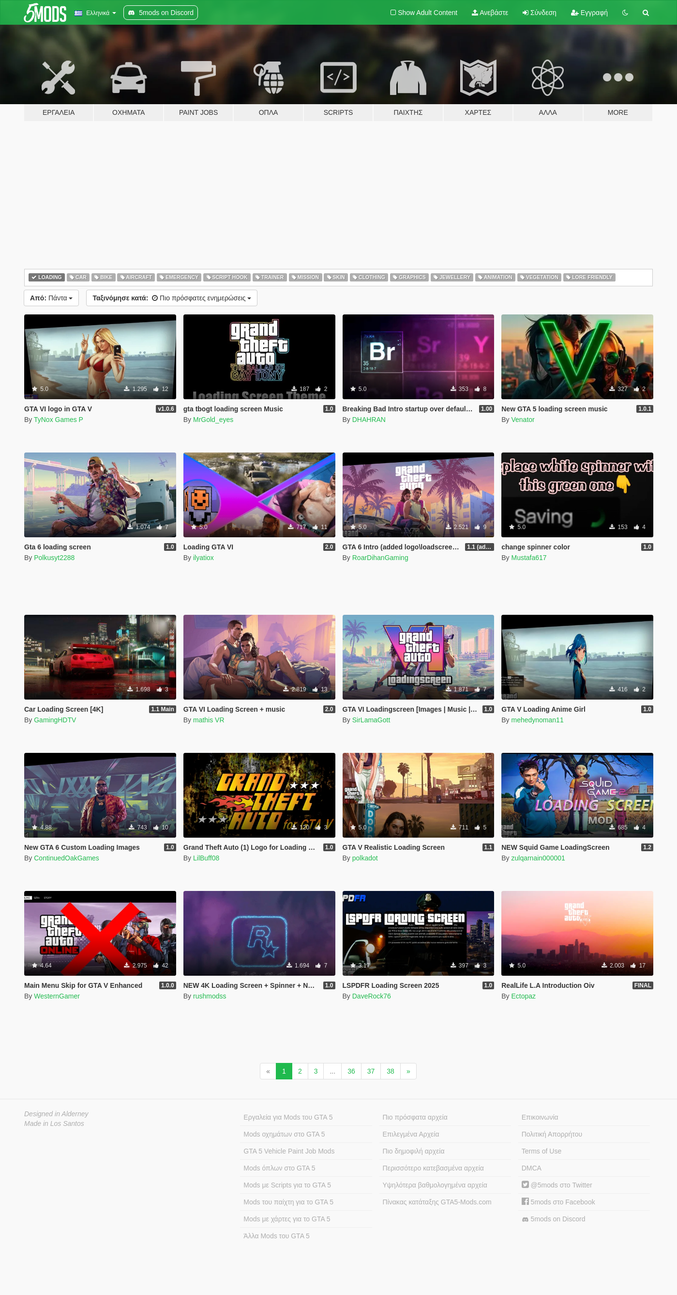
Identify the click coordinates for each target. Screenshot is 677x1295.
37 (371, 1071)
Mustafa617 (528, 558)
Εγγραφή (589, 12)
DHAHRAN (369, 419)
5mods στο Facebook (558, 1202)
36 (351, 1071)
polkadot (365, 858)
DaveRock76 (371, 996)
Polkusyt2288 (54, 558)
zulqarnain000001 (538, 858)
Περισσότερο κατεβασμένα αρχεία (433, 1168)
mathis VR (209, 720)
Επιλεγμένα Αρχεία (411, 1134)
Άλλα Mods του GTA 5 (276, 1236)
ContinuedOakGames (66, 858)
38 (390, 1071)
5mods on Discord (554, 1219)
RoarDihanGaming (380, 558)
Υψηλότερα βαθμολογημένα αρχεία (435, 1185)
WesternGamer (57, 996)
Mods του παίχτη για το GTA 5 (288, 1202)
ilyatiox (203, 558)
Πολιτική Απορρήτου (552, 1134)
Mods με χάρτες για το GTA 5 (286, 1219)
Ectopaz (523, 996)
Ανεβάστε (490, 12)
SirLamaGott (371, 720)
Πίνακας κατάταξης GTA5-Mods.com (437, 1202)
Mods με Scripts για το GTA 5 (287, 1185)
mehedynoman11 (537, 720)
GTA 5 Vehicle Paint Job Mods (288, 1151)
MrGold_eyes (213, 419)
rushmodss (209, 996)
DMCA (532, 1168)
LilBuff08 (206, 858)
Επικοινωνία (540, 1117)
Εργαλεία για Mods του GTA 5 (287, 1117)
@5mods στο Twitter (557, 1185)
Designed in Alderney (56, 1114)
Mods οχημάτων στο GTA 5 (284, 1134)
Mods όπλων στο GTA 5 (279, 1168)
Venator (522, 419)
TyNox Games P (58, 419)
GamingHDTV (55, 720)
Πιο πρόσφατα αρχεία (415, 1117)
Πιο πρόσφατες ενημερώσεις (171, 298)
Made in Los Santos (54, 1123)
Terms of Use (541, 1151)
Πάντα (51, 298)
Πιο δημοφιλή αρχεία (414, 1151)
